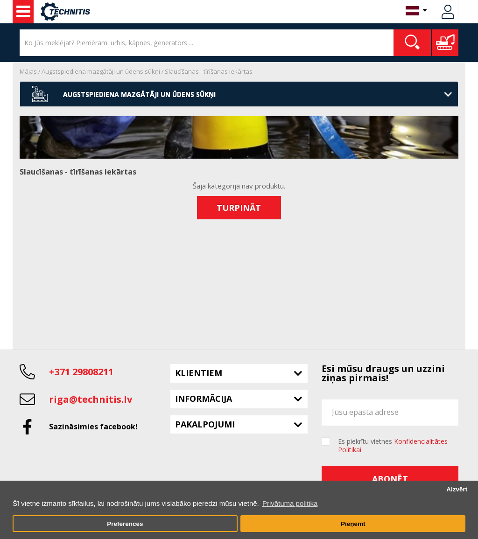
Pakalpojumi (205, 424)
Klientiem (198, 372)
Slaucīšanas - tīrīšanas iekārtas (209, 71)
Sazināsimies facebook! (93, 426)
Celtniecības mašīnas (23, 11)
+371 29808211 (81, 371)
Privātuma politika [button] (289, 503)
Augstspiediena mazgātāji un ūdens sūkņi (101, 71)
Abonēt (390, 478)
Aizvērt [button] (456, 489)
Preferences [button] (125, 523)
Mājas (28, 71)
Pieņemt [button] (353, 523)
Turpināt (239, 207)
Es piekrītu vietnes (393, 445)
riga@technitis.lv (90, 399)
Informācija (203, 398)
